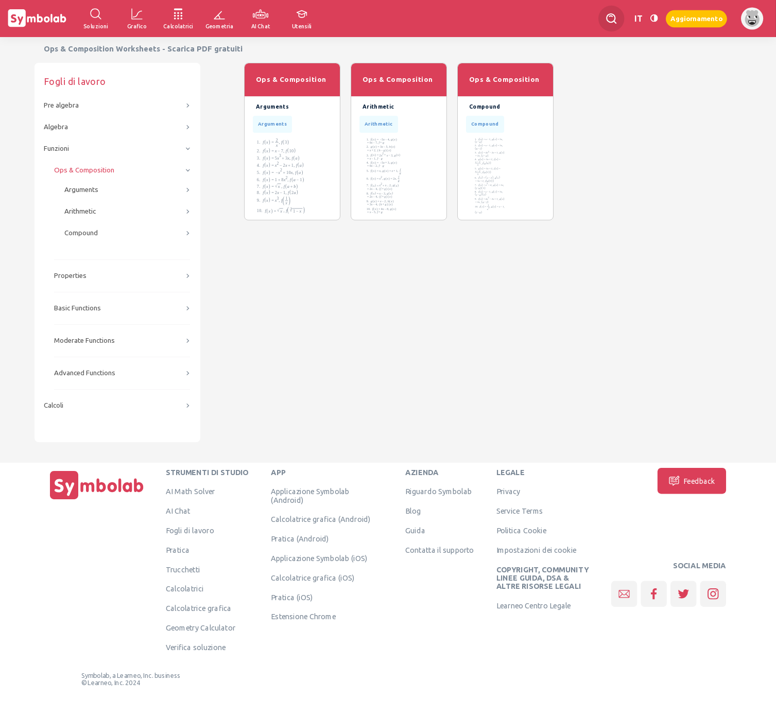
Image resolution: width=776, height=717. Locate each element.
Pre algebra (61, 105)
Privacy (508, 491)
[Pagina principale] (97, 499)
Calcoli (53, 405)
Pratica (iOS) (292, 597)
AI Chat (178, 511)
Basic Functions (77, 308)
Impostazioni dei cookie (536, 550)
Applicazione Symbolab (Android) (310, 495)
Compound (81, 233)
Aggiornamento (696, 18)
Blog (413, 511)
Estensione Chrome (303, 617)
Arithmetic (80, 211)
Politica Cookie (521, 530)
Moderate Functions (84, 340)
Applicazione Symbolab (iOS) (319, 558)
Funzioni (56, 148)
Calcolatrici (185, 589)
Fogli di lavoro (190, 530)
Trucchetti (183, 569)
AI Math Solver (190, 491)
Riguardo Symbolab (438, 491)
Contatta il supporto (439, 550)
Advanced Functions (84, 373)
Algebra (56, 127)
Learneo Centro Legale (533, 605)
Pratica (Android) (300, 539)
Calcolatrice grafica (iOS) (312, 577)
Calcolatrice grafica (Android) (321, 519)
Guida (415, 530)
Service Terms (519, 511)
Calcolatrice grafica (198, 608)
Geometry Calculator (200, 627)
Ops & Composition (84, 170)
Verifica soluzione (196, 647)
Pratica (177, 550)
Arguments (81, 190)
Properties (70, 275)
